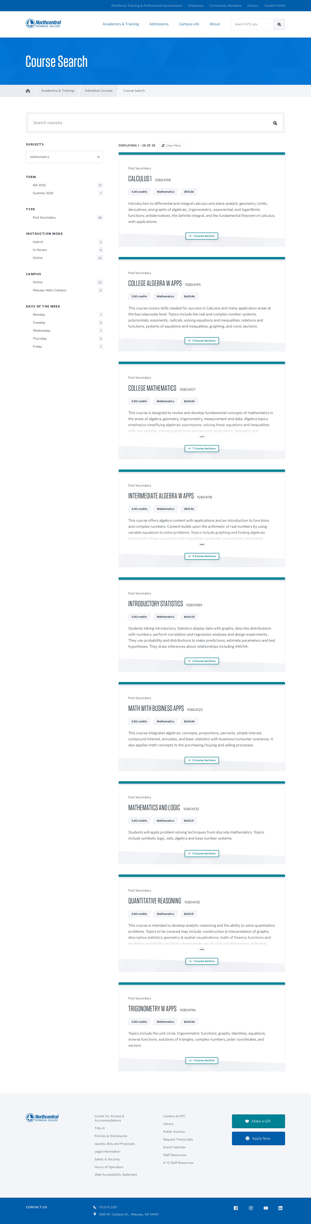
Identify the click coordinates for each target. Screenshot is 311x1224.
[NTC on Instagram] (251, 1208)
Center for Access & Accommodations (109, 1118)
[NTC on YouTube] (266, 1208)
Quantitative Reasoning (154, 900)
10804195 (193, 285)
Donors (253, 5)
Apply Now (258, 1138)
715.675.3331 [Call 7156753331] (105, 1207)
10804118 (204, 497)
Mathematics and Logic (154, 807)
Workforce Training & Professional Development (146, 5)
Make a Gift (258, 1121)
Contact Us (36, 1207)
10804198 (163, 180)
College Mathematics (152, 388)
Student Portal (274, 5)
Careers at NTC (174, 1116)
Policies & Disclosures (111, 1136)
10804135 (192, 902)
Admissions (158, 24)
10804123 (195, 710)
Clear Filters (171, 145)
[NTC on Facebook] (236, 1208)
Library (168, 1124)
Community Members (225, 5)
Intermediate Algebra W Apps (161, 495)
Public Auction (174, 1131)
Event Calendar (174, 1147)
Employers (196, 5)
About (214, 24)
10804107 (187, 390)
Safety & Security (107, 1159)
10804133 (191, 809)
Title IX (100, 1128)
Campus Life (189, 24)
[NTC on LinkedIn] (281, 1208)
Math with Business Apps (156, 708)
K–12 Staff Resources (178, 1162)
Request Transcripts (178, 1139)
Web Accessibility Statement (116, 1174)
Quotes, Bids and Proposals (115, 1143)
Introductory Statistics (155, 603)
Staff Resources (174, 1155)
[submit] (279, 24)
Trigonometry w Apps (152, 1008)
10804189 (194, 605)
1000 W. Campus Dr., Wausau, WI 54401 (126, 1214)
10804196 (188, 1010)
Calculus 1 (140, 178)
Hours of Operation (109, 1167)
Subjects (35, 144)
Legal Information (108, 1151)
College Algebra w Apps (155, 283)
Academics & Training (121, 24)
